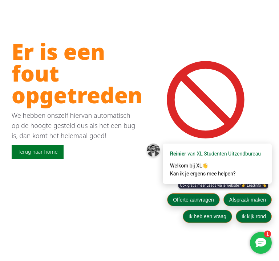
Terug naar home (37, 151)
